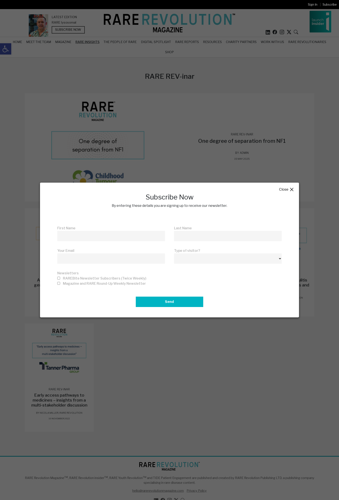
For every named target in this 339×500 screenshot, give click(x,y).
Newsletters (68, 273)
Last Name (183, 228)
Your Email (65, 251)
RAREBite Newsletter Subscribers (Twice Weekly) (104, 278)
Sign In (312, 4)
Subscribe (330, 4)
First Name (66, 228)
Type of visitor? (187, 251)
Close (286, 189)
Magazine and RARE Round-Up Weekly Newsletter (104, 283)
